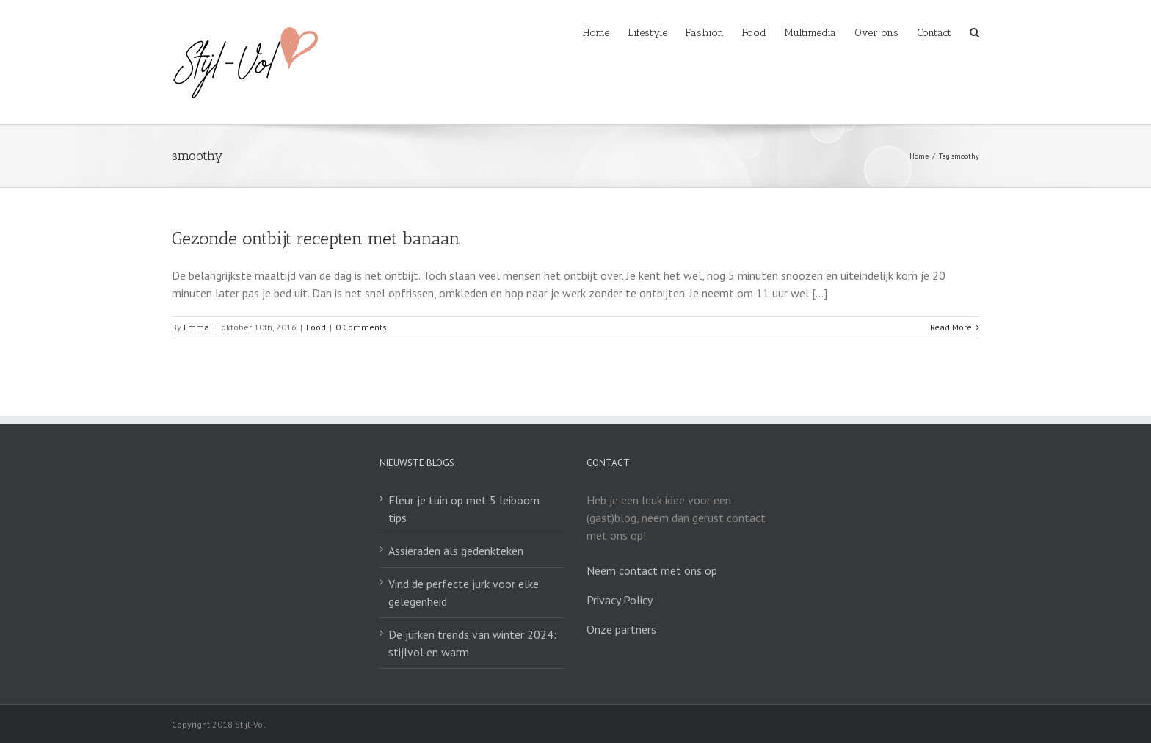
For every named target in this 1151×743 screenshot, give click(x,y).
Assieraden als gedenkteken (455, 550)
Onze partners (621, 629)
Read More (951, 327)
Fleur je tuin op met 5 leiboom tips (464, 509)
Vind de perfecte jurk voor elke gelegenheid (463, 592)
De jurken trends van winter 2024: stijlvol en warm (472, 643)
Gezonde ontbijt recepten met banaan (316, 238)
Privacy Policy (620, 599)
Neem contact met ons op (652, 570)
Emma (196, 327)
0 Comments (361, 327)
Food (316, 327)
